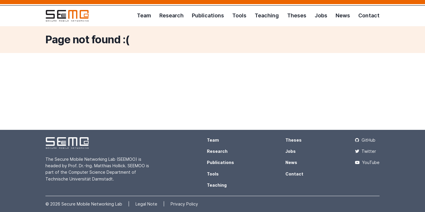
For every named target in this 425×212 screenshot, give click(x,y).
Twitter (365, 151)
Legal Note (146, 203)
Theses (296, 15)
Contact (369, 15)
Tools (239, 15)
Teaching (267, 15)
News (343, 15)
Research (171, 15)
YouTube (367, 162)
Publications (208, 15)
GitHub (365, 140)
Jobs (321, 15)
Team (144, 15)
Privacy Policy (184, 203)
